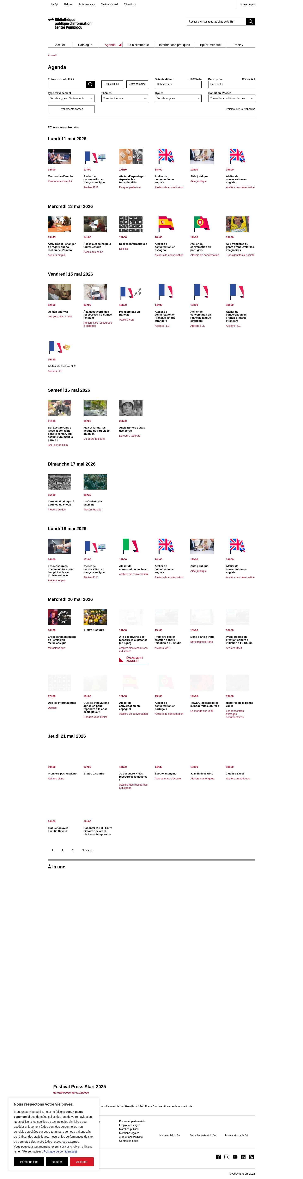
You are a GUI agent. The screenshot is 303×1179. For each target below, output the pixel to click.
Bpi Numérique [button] (210, 45)
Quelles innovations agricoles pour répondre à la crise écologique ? (96, 707)
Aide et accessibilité (131, 1136)
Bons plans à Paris (202, 636)
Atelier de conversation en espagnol (165, 247)
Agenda (110, 45)
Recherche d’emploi (61, 176)
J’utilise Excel (235, 773)
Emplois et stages (129, 1125)
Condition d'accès (219, 93)
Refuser (57, 1161)
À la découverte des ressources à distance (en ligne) (98, 314)
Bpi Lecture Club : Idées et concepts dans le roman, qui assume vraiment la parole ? (60, 434)
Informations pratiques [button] (174, 45)
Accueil (60, 45)
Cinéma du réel (109, 4)
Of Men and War (58, 311)
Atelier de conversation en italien (133, 567)
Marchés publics (129, 1129)
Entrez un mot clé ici (61, 79)
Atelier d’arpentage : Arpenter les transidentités (132, 179)
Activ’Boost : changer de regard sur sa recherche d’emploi (62, 247)
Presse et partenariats (132, 1121)
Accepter (81, 1161)
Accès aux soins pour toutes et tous (97, 245)
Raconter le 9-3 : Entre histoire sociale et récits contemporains (98, 831)
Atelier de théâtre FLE (62, 366)
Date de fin (231, 79)
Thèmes (106, 93)
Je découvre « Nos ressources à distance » (133, 776)
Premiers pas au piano (62, 773)
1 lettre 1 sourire (94, 630)
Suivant (87, 850)
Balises (68, 4)
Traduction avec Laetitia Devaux (58, 829)
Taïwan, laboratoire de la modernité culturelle (204, 704)
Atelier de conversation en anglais (165, 179)
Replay (238, 45)
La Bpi (54, 4)
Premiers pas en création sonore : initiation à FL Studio (168, 640)
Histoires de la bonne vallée (239, 704)
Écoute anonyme (165, 773)
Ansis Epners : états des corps (132, 429)
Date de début (178, 79)
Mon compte (248, 4)
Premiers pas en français (129, 313)
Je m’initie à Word (201, 773)
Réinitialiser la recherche (240, 109)
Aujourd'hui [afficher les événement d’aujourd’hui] (112, 84)
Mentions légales (129, 1133)
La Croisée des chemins (93, 503)
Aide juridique (199, 176)
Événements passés (71, 109)
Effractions (129, 4)
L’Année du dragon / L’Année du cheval (61, 503)
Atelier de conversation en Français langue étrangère (165, 316)
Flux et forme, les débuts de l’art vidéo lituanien (97, 430)
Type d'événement (59, 93)
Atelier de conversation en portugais (200, 247)
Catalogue (85, 45)
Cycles (159, 93)
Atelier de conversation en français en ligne (94, 179)
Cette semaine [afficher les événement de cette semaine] (137, 84)
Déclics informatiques (133, 243)
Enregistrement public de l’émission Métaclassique (62, 640)
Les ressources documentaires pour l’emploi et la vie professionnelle (61, 570)
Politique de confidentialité (61, 1151)
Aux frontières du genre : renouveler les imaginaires (240, 247)
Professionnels (86, 4)
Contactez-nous (128, 1140)
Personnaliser (29, 1161)
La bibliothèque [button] (138, 45)
